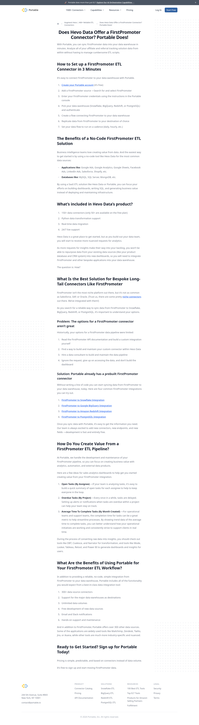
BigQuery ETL (107, 693)
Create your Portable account (78, 85)
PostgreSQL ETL (108, 702)
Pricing (129, 10)
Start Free (171, 10)
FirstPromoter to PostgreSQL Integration (84, 416)
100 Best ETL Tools (136, 688)
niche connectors (131, 296)
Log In (158, 10)
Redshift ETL (107, 697)
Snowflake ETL (107, 688)
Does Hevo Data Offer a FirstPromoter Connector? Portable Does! (121, 23)
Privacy (157, 693)
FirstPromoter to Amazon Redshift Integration (87, 411)
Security (157, 688)
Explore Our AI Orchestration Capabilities (115, 2)
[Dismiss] (195, 2)
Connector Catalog (83, 688)
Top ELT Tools (133, 693)
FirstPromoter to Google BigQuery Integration (87, 405)
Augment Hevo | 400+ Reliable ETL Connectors (79, 23)
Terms (156, 697)
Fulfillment (132, 705)
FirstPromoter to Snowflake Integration (83, 400)
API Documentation (84, 697)
